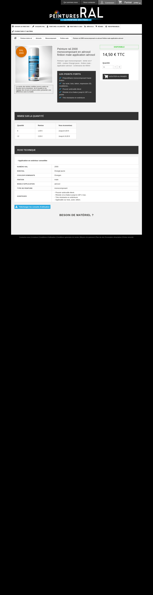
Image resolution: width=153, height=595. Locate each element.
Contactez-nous (25, 237)
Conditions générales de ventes (68, 237)
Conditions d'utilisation (47, 237)
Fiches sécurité (128, 237)
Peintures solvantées (57, 26)
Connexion (109, 3)
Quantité (106, 63)
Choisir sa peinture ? (22, 26)
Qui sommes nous (71, 2)
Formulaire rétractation (113, 237)
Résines (100, 26)
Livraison (35, 237)
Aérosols (90, 26)
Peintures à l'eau (76, 26)
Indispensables (113, 26)
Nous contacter (89, 2)
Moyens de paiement (87, 237)
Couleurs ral (40, 26)
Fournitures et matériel (24, 31)
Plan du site (100, 237)
